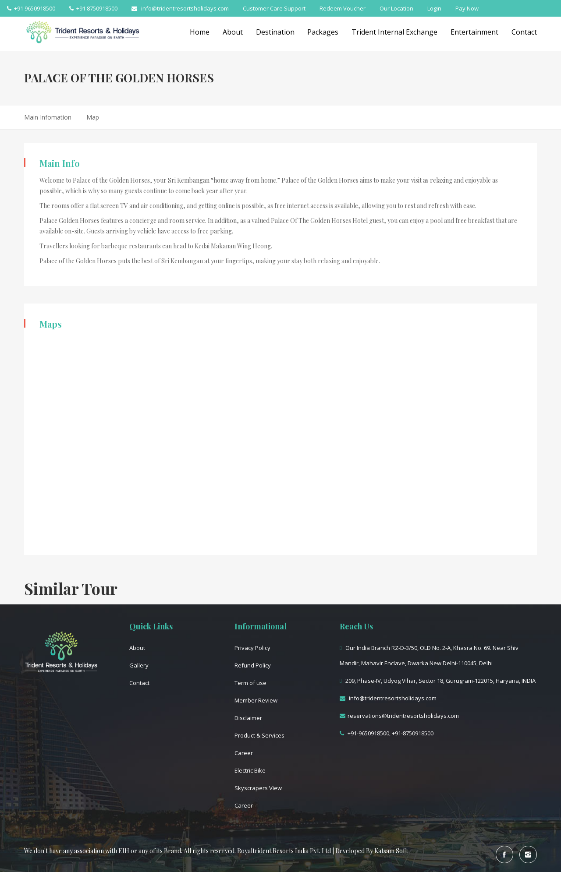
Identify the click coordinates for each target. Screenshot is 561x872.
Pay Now (467, 8)
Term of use (250, 683)
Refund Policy (252, 665)
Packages (322, 32)
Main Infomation (47, 117)
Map (92, 117)
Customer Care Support (274, 8)
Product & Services (259, 735)
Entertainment (474, 32)
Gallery (139, 665)
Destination (275, 32)
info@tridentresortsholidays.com (180, 8)
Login (434, 8)
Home (199, 32)
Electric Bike (250, 770)
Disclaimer (248, 718)
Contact (524, 32)
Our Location (396, 8)
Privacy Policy (252, 648)
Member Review (255, 700)
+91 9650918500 (31, 8)
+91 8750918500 (93, 8)
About (232, 32)
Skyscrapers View (258, 788)
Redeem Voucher (343, 8)
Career (243, 753)
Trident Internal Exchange (394, 32)
